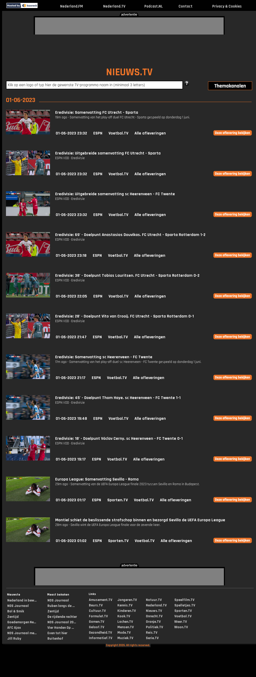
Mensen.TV (125, 627)
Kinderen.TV (126, 610)
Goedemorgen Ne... (21, 622)
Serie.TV (152, 638)
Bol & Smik (15, 611)
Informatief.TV (100, 638)
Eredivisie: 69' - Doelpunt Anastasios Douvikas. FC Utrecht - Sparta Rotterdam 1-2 (130, 235)
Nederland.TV (114, 6)
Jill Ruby (14, 638)
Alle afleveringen (150, 133)
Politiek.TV (154, 627)
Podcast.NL (153, 6)
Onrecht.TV (154, 616)
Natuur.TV (154, 600)
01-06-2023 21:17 (71, 378)
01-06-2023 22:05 (71, 296)
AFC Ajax (14, 627)
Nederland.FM (71, 6)
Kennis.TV (124, 605)
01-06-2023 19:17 (71, 459)
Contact (186, 6)
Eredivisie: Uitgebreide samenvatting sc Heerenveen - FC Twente (115, 194)
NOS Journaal (18, 606)
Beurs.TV (96, 605)
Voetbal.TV (118, 133)
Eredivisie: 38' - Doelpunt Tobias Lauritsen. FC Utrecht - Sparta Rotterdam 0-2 (127, 275)
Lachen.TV (125, 621)
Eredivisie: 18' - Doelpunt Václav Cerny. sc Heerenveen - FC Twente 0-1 (119, 438)
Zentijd (13, 616)
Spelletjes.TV (184, 605)
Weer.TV (180, 621)
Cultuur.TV (97, 610)
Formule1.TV (98, 616)
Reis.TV (151, 632)
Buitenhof (55, 638)
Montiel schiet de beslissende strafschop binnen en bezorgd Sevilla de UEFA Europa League (140, 520)
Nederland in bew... (22, 600)
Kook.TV (123, 616)
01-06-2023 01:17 (71, 500)
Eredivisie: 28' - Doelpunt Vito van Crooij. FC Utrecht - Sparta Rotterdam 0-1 (124, 316)
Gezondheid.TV (100, 632)
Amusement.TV (100, 600)
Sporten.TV (117, 500)
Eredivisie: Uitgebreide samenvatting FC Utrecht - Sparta (108, 153)
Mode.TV (124, 632)
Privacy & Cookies (226, 6)
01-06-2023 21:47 (71, 337)
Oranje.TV (153, 621)
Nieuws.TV (154, 610)
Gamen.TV (96, 621)
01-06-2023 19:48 (71, 418)
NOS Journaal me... (22, 633)
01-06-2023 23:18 (71, 255)
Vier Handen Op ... (60, 627)
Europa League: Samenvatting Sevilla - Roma (97, 479)
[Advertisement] (71, 25)
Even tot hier (57, 633)
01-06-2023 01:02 (71, 541)
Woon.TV (181, 627)
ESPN (97, 133)
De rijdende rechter (62, 616)
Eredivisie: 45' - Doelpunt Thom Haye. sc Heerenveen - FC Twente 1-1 (118, 398)
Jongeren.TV (127, 600)
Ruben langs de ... (61, 606)
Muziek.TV (125, 638)
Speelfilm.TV (184, 600)
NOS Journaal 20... (61, 622)
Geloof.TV (96, 627)
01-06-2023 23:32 (71, 133)
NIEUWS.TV (129, 72)
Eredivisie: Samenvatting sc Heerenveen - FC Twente (103, 357)
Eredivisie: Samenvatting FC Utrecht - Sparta (96, 112)
